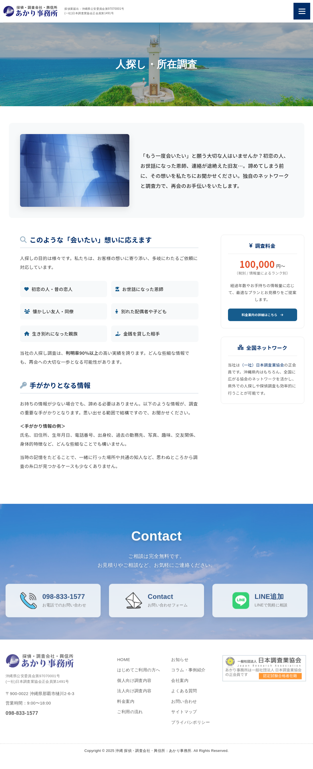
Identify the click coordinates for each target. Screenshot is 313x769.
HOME (123, 663)
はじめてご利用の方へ (138, 674)
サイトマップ (184, 716)
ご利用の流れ (130, 716)
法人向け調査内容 (134, 695)
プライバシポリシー (190, 726)
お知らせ (179, 663)
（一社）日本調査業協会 (262, 367)
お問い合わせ (184, 705)
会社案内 (179, 684)
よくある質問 (184, 695)
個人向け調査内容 (134, 684)
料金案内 (125, 705)
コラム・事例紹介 (188, 674)
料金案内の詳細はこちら (262, 315)
